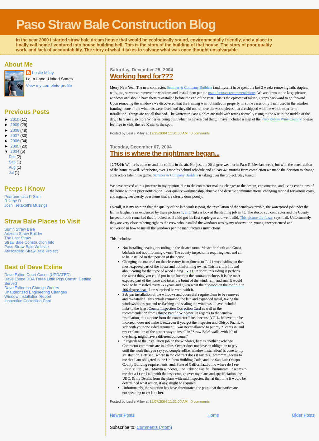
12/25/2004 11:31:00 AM (169, 133)
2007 (16, 136)
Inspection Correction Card (27, 301)
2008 (16, 130)
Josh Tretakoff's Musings (26, 205)
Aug (13, 167)
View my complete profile (49, 85)
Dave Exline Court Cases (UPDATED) (37, 275)
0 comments (200, 133)
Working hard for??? (141, 76)
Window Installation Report (27, 296)
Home (213, 415)
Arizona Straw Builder (23, 234)
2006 (16, 141)
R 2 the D (12, 201)
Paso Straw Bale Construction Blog (116, 24)
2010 (16, 119)
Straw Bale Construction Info (29, 242)
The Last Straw (17, 238)
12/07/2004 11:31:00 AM (169, 401)
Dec (13, 157)
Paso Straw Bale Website (26, 247)
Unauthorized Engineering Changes (35, 292)
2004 (16, 151)
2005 (16, 146)
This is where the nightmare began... (165, 153)
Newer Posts (122, 415)
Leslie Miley (43, 72)
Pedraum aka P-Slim (22, 197)
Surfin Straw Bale (19, 229)
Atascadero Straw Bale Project (31, 251)
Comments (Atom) (154, 427)
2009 (16, 125)
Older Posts (303, 415)
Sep (13, 162)
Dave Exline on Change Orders (31, 288)
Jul (12, 173)
